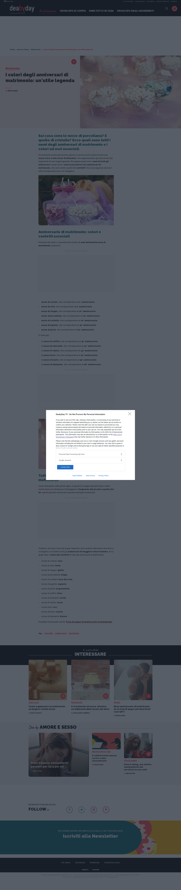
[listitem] (90, 454)
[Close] (130, 414)
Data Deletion (77, 476)
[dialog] (90, 445)
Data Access (90, 476)
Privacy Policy (103, 476)
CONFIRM (68, 467)
